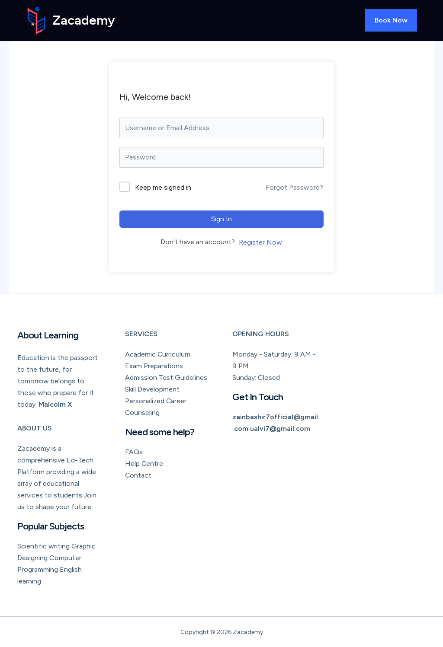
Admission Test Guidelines (166, 377)
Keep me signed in (163, 187)
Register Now (260, 242)
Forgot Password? (294, 187)
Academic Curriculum (158, 354)
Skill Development (152, 389)
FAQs (134, 452)
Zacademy (83, 20)
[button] (391, 20)
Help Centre (144, 463)
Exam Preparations (154, 366)
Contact (138, 475)
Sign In (221, 219)
